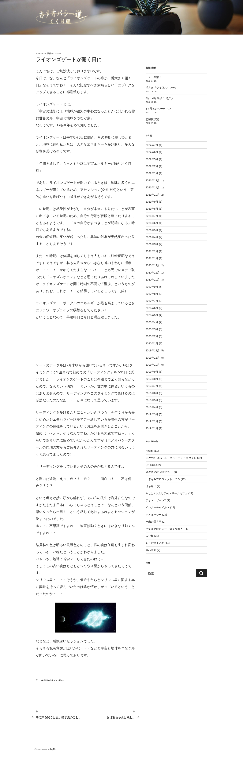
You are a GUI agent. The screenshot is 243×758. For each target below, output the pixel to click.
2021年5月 (152, 230)
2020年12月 (153, 265)
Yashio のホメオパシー (52, 680)
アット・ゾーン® (156, 500)
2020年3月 (152, 329)
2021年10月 (153, 194)
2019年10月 (153, 364)
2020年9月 (152, 286)
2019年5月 (152, 400)
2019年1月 (152, 428)
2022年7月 (152, 145)
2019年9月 (152, 371)
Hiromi (149, 450)
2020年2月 (152, 336)
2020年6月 (152, 308)
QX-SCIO (151, 464)
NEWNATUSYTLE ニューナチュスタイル (171, 457)
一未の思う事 (154, 521)
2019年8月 (152, 378)
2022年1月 (152, 173)
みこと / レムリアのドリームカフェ (167, 493)
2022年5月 (152, 159)
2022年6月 (152, 152)
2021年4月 (152, 237)
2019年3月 (152, 414)
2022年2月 (152, 166)
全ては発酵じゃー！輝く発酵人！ (165, 528)
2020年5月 (152, 315)
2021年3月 (152, 244)
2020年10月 (153, 279)
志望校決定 (152, 119)
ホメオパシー (154, 514)
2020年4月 (152, 322)
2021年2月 (152, 251)
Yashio (58, 53)
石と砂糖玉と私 (155, 542)
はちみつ (151, 486)
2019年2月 (152, 421)
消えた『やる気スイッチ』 (162, 87)
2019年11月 (153, 357)
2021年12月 (153, 180)
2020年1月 (152, 343)
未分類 (150, 535)
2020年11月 (153, 272)
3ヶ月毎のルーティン (158, 108)
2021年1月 (152, 258)
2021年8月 (152, 208)
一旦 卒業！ (154, 77)
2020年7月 (152, 300)
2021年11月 (153, 187)
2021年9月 (152, 201)
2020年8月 (152, 293)
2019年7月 (152, 385)
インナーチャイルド (158, 507)
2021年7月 (152, 215)
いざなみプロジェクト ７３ (163, 479)
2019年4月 (152, 407)
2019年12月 (153, 350)
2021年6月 (152, 222)
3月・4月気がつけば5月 (160, 98)
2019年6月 (152, 393)
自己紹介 (151, 550)
